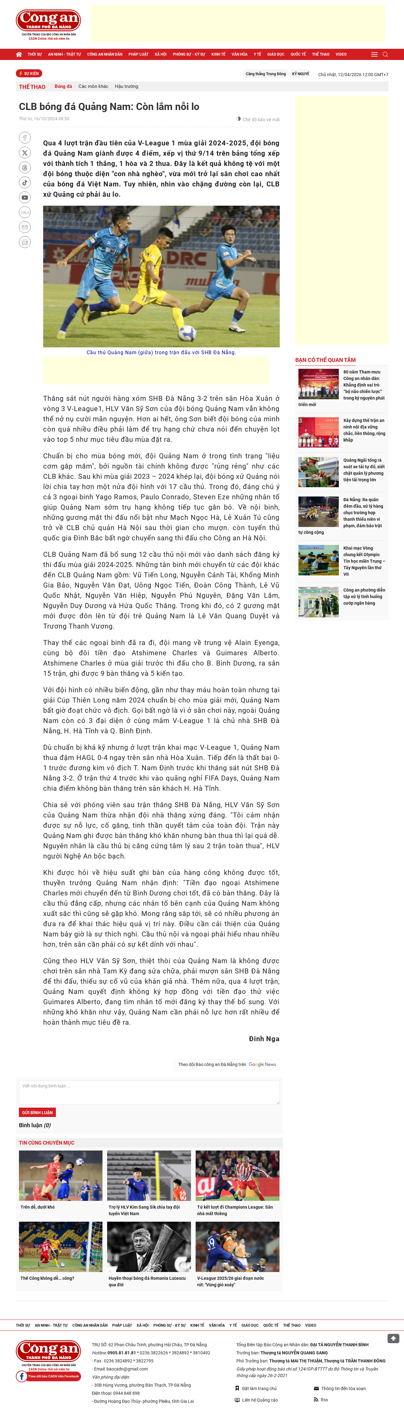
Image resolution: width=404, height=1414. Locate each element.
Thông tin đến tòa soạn (340, 1388)
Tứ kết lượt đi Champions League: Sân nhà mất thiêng (235, 1210)
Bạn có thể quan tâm (325, 360)
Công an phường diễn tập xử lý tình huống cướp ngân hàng (364, 597)
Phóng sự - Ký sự (189, 54)
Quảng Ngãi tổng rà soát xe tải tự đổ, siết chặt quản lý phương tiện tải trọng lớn (364, 470)
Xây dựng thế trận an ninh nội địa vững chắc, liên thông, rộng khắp (364, 430)
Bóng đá (63, 86)
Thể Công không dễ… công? (47, 1278)
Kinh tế (218, 54)
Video (341, 54)
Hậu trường (126, 86)
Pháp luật (138, 54)
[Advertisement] (237, 23)
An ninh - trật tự (64, 54)
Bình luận (34, 1125)
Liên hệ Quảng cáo (256, 1400)
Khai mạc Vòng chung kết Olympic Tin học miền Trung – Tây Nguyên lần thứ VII (364, 561)
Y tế (257, 54)
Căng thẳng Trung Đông (276, 74)
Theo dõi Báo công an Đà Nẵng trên (227, 1064)
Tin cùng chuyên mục (46, 1143)
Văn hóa (239, 54)
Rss (321, 1399)
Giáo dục (275, 54)
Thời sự (35, 54)
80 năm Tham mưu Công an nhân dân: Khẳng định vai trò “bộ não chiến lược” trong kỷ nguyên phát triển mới (341, 388)
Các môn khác (93, 86)
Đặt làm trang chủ (256, 1388)
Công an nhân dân (104, 54)
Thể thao (320, 54)
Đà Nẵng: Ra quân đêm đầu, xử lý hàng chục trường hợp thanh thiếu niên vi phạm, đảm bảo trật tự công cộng (340, 516)
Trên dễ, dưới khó (37, 1207)
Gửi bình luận (37, 1112)
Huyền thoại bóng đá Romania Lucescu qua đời (147, 1281)
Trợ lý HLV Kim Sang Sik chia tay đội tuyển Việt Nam (144, 1210)
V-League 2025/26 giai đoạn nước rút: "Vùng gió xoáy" (230, 1281)
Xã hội (161, 54)
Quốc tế (298, 54)
